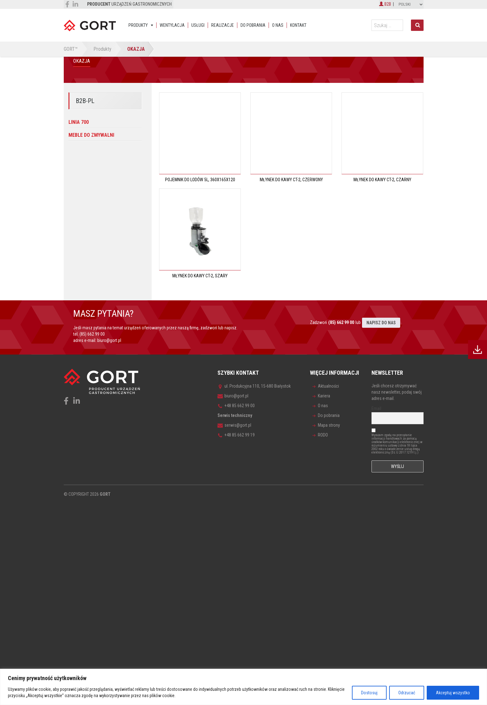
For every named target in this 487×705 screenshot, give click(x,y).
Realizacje (222, 25)
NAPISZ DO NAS (381, 322)
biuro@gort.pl (109, 340)
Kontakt (298, 25)
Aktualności (328, 386)
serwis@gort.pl (234, 425)
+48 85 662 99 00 (236, 405)
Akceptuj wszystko (453, 692)
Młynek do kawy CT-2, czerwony (291, 179)
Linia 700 (78, 122)
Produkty (138, 25)
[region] (243, 687)
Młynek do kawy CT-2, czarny (382, 179)
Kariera (324, 395)
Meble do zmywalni (91, 135)
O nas (277, 25)
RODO (323, 434)
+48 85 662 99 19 (236, 434)
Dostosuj (369, 692)
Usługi (198, 25)
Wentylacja (172, 25)
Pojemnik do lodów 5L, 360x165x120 (200, 179)
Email (376, 408)
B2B (385, 4)
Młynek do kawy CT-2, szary (200, 275)
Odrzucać (406, 692)
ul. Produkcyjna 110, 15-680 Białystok (254, 386)
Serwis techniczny (234, 415)
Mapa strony (329, 425)
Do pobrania (253, 25)
